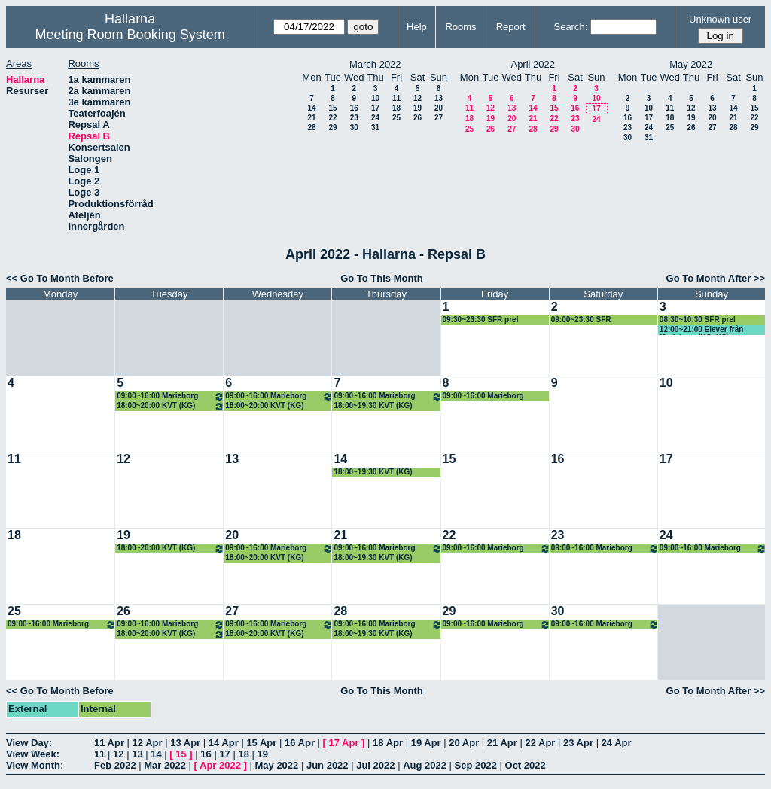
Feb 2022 (115, 765)
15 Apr (261, 742)
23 (354, 118)
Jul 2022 (375, 765)
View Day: (29, 742)
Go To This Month (381, 278)
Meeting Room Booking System (130, 34)
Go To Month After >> (715, 278)
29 (332, 127)
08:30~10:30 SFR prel (698, 319)
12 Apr (148, 742)
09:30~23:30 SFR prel (481, 319)
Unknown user (720, 19)
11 (396, 98)
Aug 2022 (424, 765)
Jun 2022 (327, 765)
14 (311, 108)
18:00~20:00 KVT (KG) (170, 406)
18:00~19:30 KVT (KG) (373, 405)
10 (375, 98)
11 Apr (109, 742)
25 (396, 118)
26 (417, 118)
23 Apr (578, 742)
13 (438, 98)
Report (511, 26)
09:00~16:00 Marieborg (170, 396)
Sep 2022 (476, 765)
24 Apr (617, 742)
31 (375, 127)
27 (438, 118)
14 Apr (224, 742)
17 (375, 108)
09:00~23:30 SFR (581, 319)
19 (417, 108)
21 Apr (502, 742)
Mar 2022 (165, 765)
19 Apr (426, 742)
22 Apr (540, 742)
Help (417, 26)
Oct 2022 (525, 765)
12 (417, 98)
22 (332, 118)
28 (311, 127)
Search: (570, 26)
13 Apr (185, 742)
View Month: (34, 765)
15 (332, 108)
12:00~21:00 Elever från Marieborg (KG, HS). (701, 330)
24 (375, 118)
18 (396, 108)
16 (354, 108)
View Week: (32, 754)
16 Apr (300, 742)
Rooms (460, 26)
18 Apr (388, 742)
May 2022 (276, 765)
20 (438, 108)
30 (354, 127)
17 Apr (344, 742)
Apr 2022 (220, 765)
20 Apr (464, 742)
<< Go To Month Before (60, 278)
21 (311, 118)
